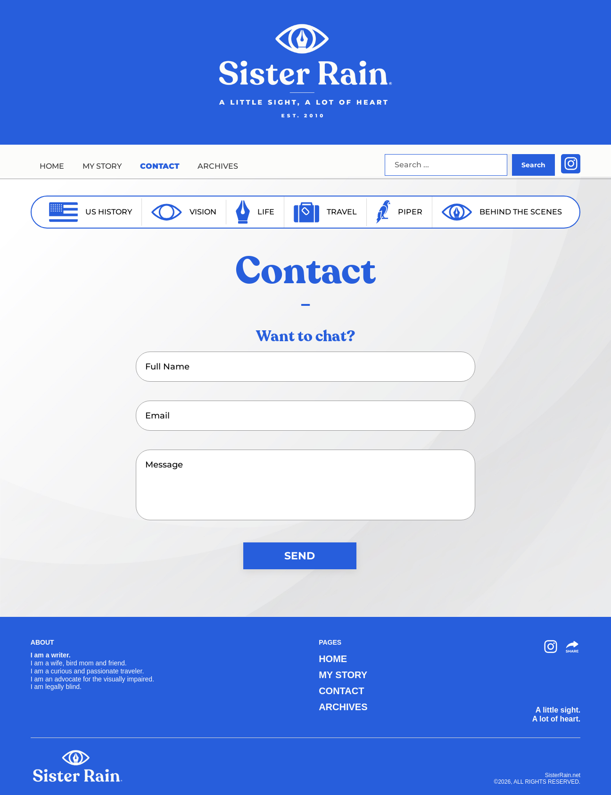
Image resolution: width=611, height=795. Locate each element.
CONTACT (159, 166)
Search (533, 165)
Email (157, 415)
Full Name (167, 366)
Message (164, 464)
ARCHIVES (218, 166)
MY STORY (102, 166)
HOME (52, 166)
